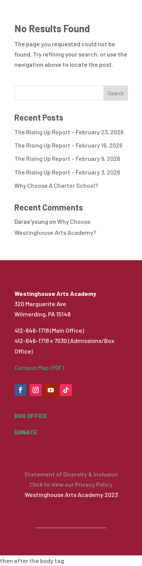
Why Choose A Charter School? (56, 185)
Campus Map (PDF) (39, 367)
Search (116, 93)
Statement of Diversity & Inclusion (71, 474)
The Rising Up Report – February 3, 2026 (67, 172)
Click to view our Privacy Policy (71, 484)
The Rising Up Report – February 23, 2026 (68, 131)
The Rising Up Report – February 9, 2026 (67, 158)
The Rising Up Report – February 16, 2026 (68, 145)
